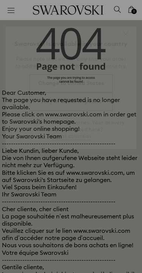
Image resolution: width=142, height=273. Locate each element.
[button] (125, 34)
